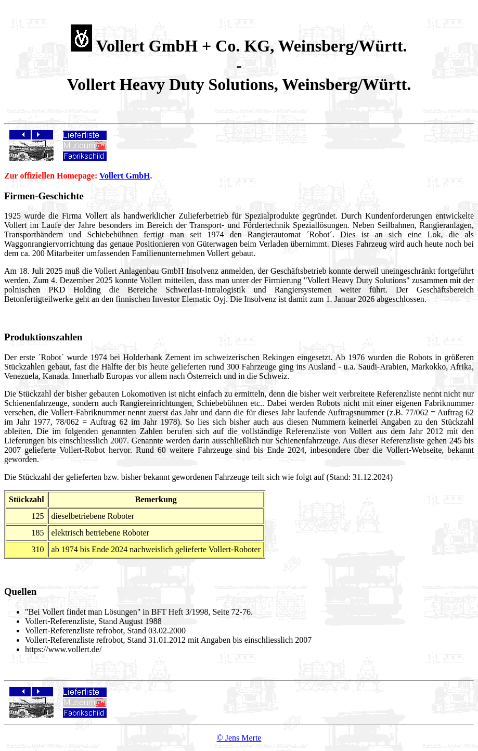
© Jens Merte (239, 737)
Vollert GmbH (124, 175)
